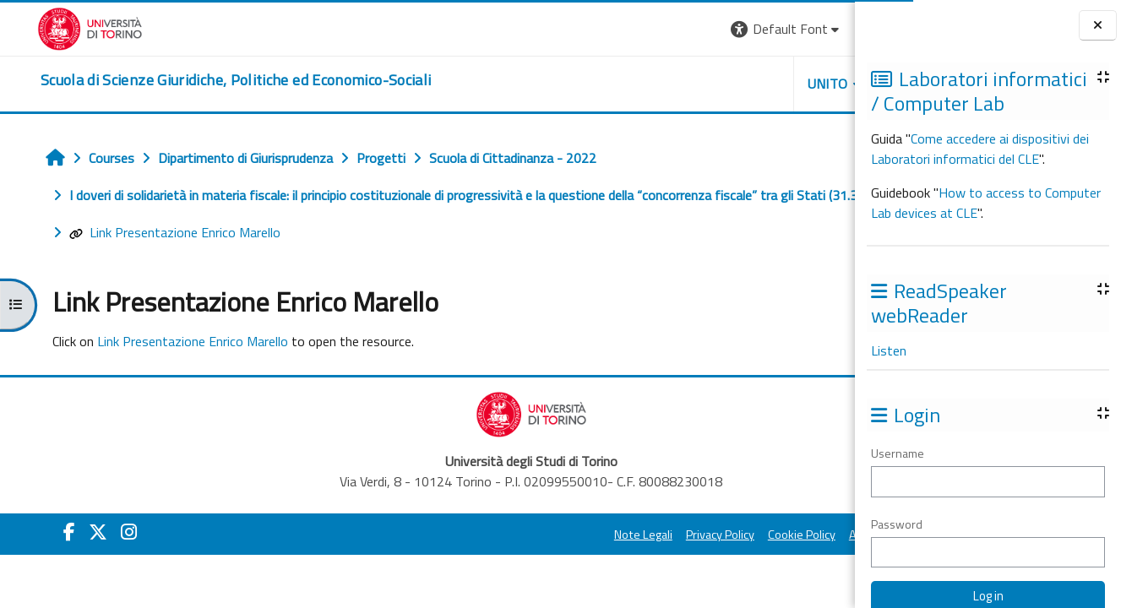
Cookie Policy (631, 558)
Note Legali (473, 558)
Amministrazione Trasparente (756, 558)
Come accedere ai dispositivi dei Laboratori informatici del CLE (980, 148)
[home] (199, 80)
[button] (616, 29)
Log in (824, 29)
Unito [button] (657, 83)
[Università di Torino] (53, 27)
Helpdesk (752, 83)
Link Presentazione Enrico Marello (146, 256)
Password (896, 524)
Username (897, 453)
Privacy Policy (549, 558)
